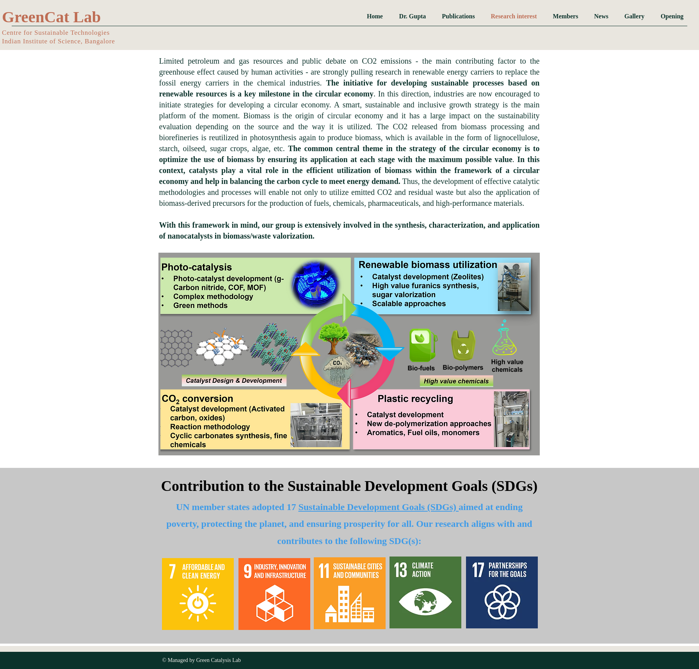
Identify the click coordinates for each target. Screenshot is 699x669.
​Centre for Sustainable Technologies (56, 32)
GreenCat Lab (51, 17)
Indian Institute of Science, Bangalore (58, 41)
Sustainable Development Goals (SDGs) (378, 507)
